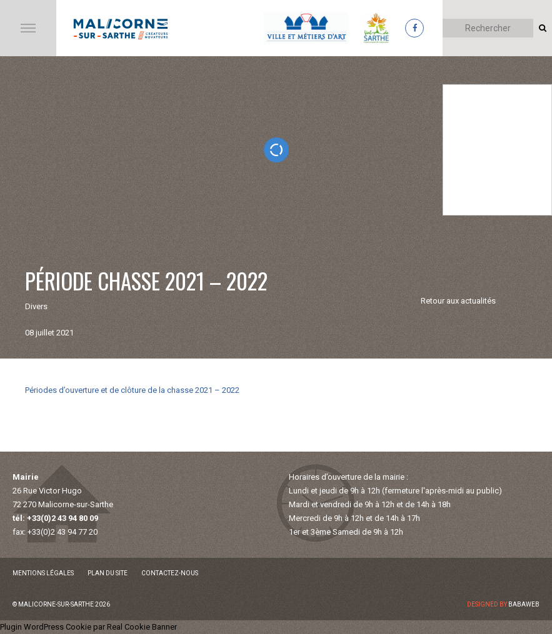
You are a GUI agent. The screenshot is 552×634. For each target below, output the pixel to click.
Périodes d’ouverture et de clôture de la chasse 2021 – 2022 (132, 390)
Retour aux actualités (458, 300)
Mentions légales (43, 573)
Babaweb (523, 604)
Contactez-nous (169, 573)
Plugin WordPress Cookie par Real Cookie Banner (88, 627)
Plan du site (108, 573)
